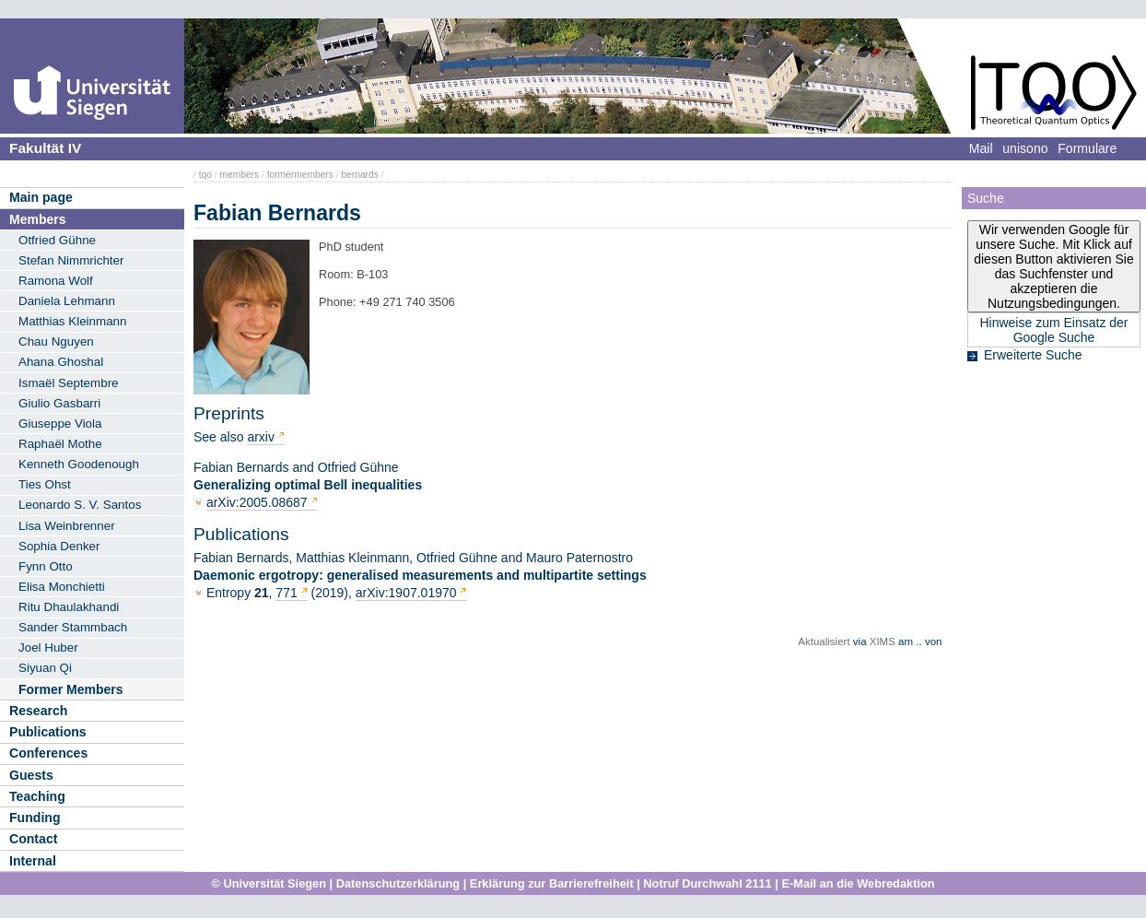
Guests (31, 775)
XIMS (882, 641)
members (239, 175)
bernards (359, 175)
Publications (48, 731)
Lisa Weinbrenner (66, 526)
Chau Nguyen (56, 341)
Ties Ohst (44, 484)
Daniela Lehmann (66, 301)
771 (287, 592)
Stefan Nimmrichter (70, 260)
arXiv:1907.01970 (406, 592)
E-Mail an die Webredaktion (857, 883)
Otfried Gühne (57, 240)
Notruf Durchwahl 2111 (707, 883)
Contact (33, 838)
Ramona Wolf (55, 281)
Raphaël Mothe (60, 444)
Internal (32, 860)
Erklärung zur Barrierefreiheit (552, 883)
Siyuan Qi (45, 668)
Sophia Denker (58, 546)
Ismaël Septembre (68, 383)
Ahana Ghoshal (60, 362)
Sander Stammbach (72, 627)
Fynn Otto (45, 566)
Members (37, 219)
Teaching (37, 796)
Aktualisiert (823, 641)
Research (38, 710)
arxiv (261, 437)
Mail (981, 148)
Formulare (1087, 148)
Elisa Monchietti (61, 587)
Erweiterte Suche (1033, 354)
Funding (35, 817)
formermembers (300, 175)
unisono (1024, 148)
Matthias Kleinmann (72, 321)
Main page (41, 197)
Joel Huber (48, 647)
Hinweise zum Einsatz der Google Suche (1053, 330)
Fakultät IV (45, 148)
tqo (205, 175)
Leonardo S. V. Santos (79, 505)
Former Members (70, 689)
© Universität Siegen (268, 883)
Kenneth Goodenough (78, 464)
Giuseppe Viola (59, 423)
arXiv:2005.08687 (257, 502)
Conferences (48, 753)
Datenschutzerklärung (398, 883)
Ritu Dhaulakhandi (68, 607)
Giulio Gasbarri (59, 403)
